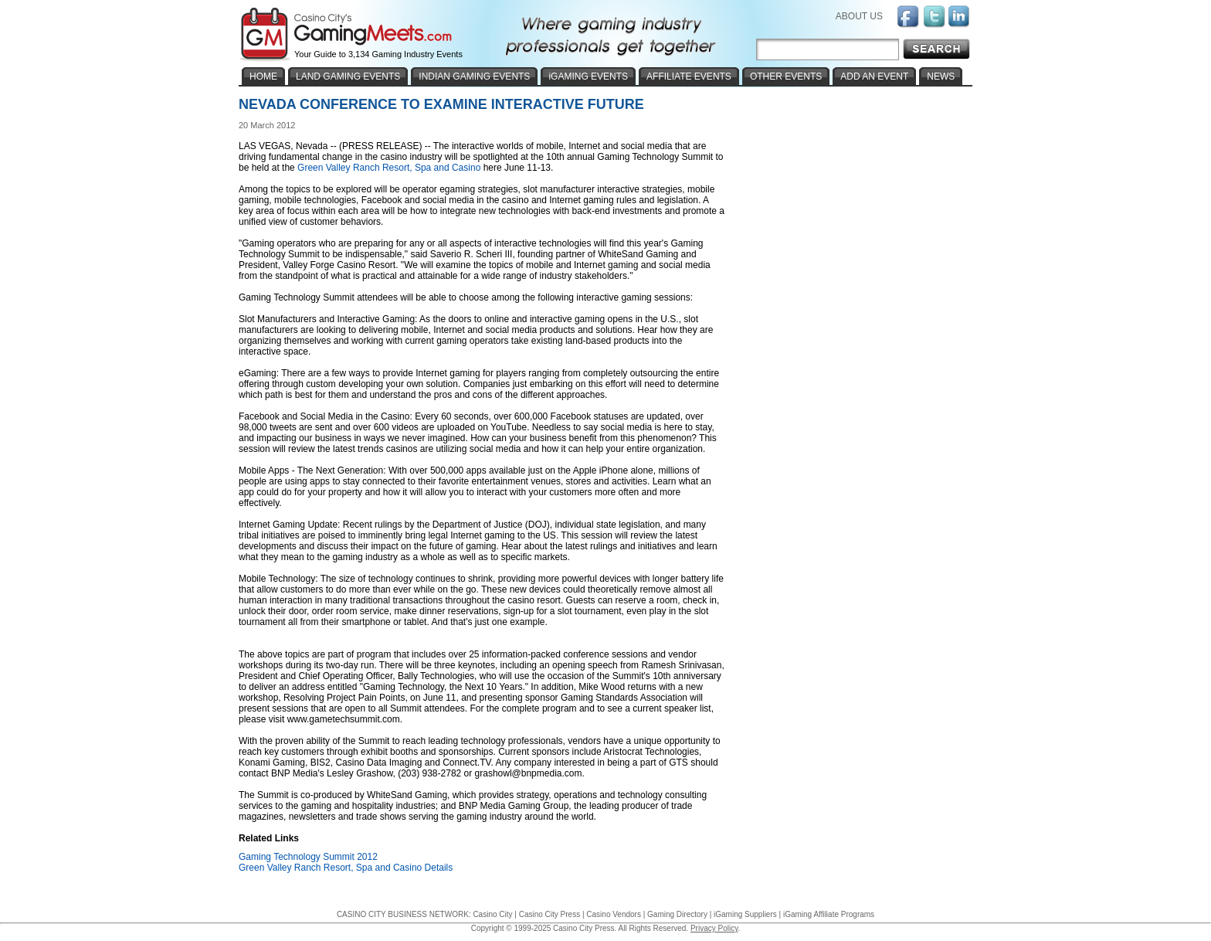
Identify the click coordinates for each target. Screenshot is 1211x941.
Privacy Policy (714, 928)
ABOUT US (859, 16)
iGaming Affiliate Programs (828, 914)
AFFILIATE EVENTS (688, 76)
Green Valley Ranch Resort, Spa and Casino (388, 167)
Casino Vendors (613, 914)
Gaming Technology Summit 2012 (308, 856)
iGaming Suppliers (745, 914)
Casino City (492, 914)
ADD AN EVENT (874, 76)
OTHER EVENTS (786, 76)
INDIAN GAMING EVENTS (474, 76)
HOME (263, 76)
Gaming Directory (677, 914)
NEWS (941, 76)
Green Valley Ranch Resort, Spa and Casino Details (346, 867)
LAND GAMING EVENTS (348, 76)
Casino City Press (549, 914)
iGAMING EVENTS (588, 76)
